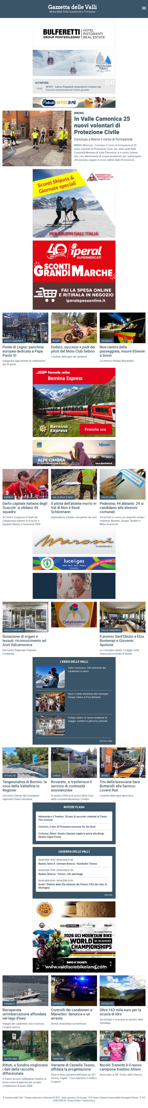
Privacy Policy (74, 1100)
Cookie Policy (88, 1100)
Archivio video (106, 740)
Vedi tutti (108, 894)
